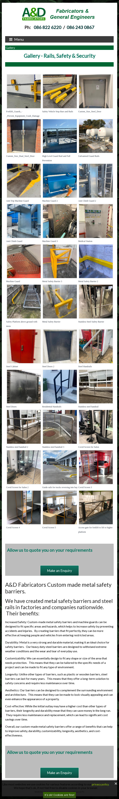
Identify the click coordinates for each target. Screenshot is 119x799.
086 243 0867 (80, 27)
